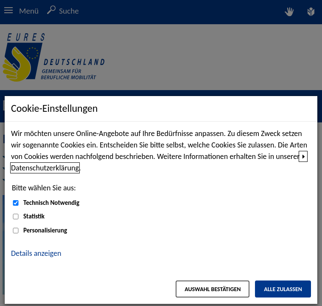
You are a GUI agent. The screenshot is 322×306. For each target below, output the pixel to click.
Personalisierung (45, 230)
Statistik (34, 216)
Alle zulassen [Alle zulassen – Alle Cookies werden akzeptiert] (283, 289)
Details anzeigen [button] (36, 253)
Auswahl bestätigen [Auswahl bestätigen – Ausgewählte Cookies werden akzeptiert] (213, 289)
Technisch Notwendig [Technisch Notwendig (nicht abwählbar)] (51, 203)
